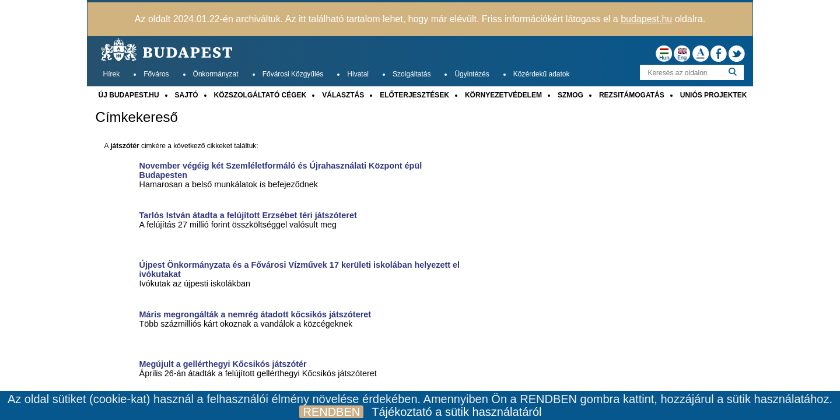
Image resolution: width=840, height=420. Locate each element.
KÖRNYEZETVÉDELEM (503, 95)
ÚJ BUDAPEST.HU (129, 95)
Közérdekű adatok (541, 74)
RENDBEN (331, 411)
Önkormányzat (216, 74)
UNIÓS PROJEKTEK (713, 95)
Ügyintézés (471, 74)
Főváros (156, 74)
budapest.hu (646, 19)
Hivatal (358, 74)
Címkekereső (137, 117)
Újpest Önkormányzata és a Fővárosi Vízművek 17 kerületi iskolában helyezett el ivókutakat (299, 269)
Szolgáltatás (411, 74)
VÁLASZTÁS (343, 95)
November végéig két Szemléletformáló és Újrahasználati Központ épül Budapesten (280, 170)
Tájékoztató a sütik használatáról (456, 411)
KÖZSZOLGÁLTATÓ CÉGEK (260, 95)
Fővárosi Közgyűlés (293, 74)
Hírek (111, 74)
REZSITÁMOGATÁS (631, 95)
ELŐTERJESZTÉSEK (414, 95)
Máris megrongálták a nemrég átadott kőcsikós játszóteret (255, 314)
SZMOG (570, 95)
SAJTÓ (186, 95)
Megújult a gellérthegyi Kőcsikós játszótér (223, 364)
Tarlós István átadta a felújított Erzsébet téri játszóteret (248, 215)
